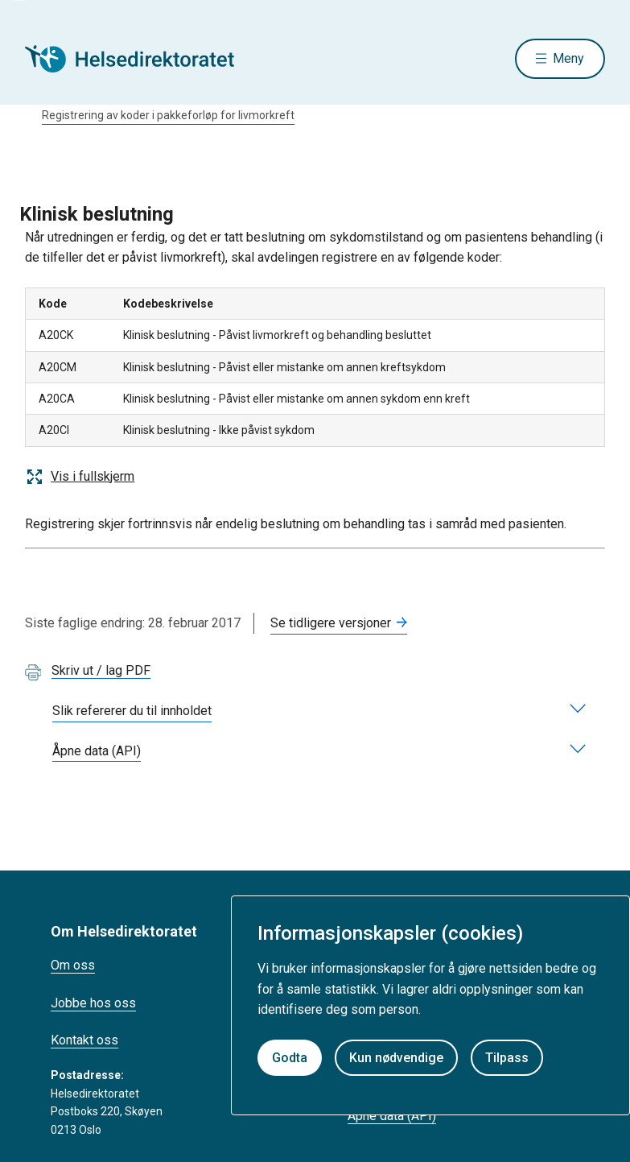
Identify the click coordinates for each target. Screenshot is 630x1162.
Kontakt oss (84, 1040)
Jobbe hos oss (93, 1003)
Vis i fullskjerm (79, 476)
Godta (289, 1057)
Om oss (73, 965)
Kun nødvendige (396, 1057)
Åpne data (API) (392, 1115)
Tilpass (507, 1057)
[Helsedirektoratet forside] (141, 58)
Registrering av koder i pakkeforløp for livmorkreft (168, 115)
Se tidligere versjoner (330, 623)
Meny (568, 58)
